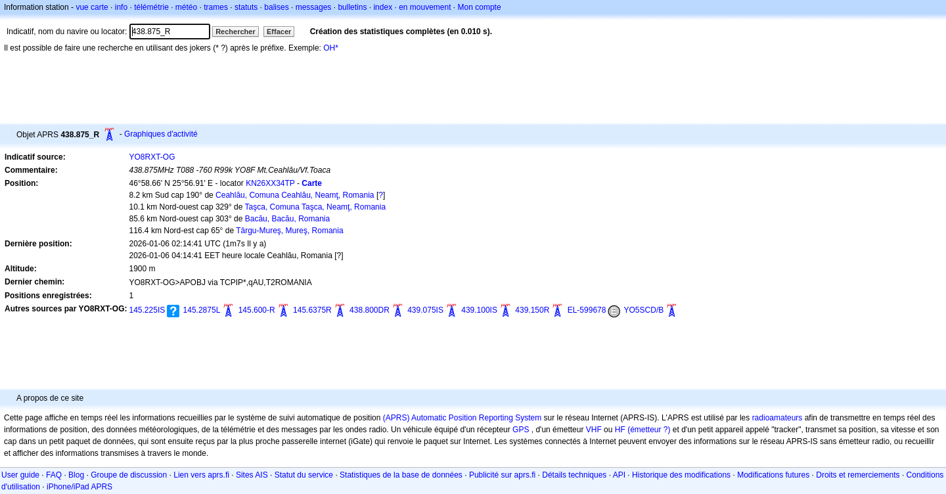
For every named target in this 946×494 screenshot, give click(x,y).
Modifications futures (773, 475)
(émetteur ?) (648, 429)
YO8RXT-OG (152, 157)
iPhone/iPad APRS (79, 486)
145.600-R (256, 310)
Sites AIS (252, 475)
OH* (330, 48)
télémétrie (151, 7)
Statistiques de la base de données (401, 475)
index (382, 7)
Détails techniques (574, 475)
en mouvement (425, 7)
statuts (246, 7)
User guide (20, 475)
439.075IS (425, 310)
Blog (76, 475)
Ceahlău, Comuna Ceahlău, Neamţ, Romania (294, 195)
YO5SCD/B (644, 310)
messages (314, 7)
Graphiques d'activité (161, 134)
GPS (520, 429)
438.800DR (369, 310)
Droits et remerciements (857, 475)
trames (216, 7)
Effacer (279, 31)
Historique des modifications (681, 475)
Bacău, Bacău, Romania (287, 218)
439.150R (532, 310)
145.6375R (312, 310)
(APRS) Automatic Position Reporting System (462, 417)
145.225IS (147, 310)
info (121, 7)
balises (276, 7)
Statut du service (304, 475)
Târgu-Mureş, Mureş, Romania (289, 230)
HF (620, 429)
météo (186, 7)
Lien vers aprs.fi (201, 475)
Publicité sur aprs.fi (502, 475)
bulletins (352, 7)
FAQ (54, 475)
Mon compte (479, 7)
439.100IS (479, 310)
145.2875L (202, 310)
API (619, 475)
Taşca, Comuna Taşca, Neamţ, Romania (315, 207)
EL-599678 (587, 310)
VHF (594, 429)
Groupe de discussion (129, 475)
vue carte (92, 7)
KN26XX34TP (270, 183)
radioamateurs (777, 417)
